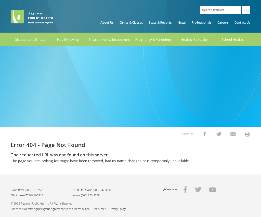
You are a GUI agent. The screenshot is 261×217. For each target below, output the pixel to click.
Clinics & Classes (131, 22)
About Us (107, 22)
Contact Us (242, 22)
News (182, 22)
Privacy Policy (117, 209)
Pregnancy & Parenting (153, 39)
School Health (232, 39)
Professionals (202, 22)
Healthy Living (68, 39)
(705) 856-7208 (90, 195)
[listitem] (204, 134)
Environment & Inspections (109, 39)
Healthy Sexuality (194, 39)
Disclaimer (99, 209)
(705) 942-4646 (102, 190)
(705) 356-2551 (34, 190)
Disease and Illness (30, 39)
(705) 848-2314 (33, 195)
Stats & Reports (160, 22)
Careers (223, 22)
